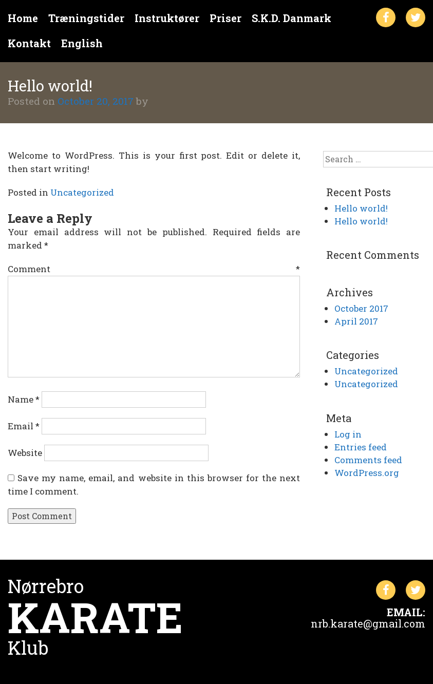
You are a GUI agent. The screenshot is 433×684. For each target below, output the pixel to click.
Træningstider (86, 18)
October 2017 (361, 308)
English (82, 43)
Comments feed (368, 460)
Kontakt (29, 43)
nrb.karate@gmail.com (368, 623)
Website (25, 453)
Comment (154, 269)
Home (23, 18)
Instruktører (167, 18)
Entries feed (360, 447)
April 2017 (356, 321)
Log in (348, 434)
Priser (225, 18)
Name (24, 399)
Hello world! (361, 208)
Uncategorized (82, 192)
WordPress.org (366, 473)
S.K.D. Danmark (291, 18)
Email (24, 426)
